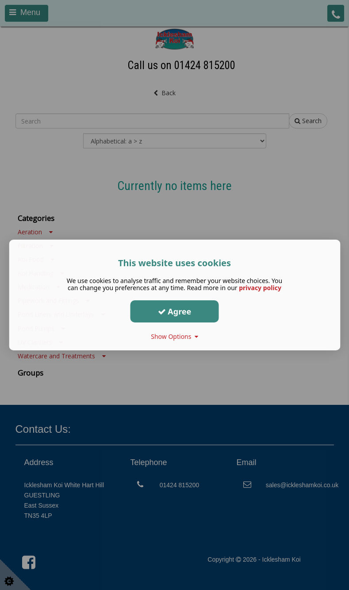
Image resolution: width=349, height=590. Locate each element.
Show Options (174, 336)
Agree (175, 311)
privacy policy (260, 287)
